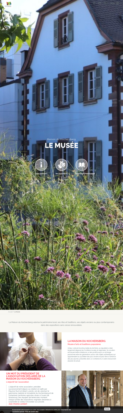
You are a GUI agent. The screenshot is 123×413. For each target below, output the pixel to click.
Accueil (10, 312)
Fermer (107, 409)
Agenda (99, 3)
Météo (94, 3)
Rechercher (105, 3)
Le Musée (17, 312)
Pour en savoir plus (31, 411)
